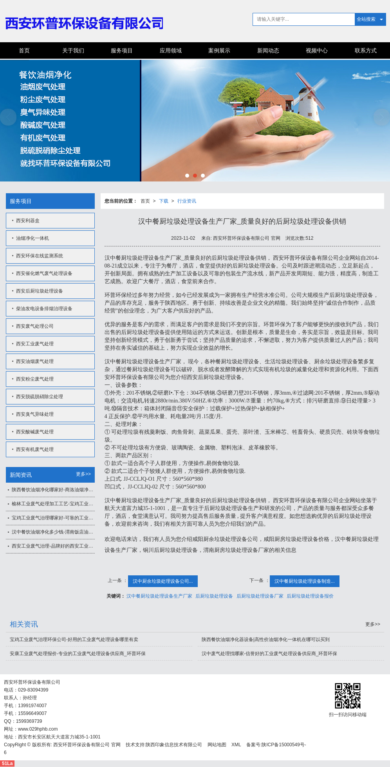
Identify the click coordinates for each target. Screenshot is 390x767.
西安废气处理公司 (35, 326)
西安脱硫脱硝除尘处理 (39, 396)
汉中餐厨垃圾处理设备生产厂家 (159, 596)
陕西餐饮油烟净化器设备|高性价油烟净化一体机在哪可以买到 (266, 639)
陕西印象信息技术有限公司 (174, 744)
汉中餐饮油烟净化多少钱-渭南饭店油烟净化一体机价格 (53, 532)
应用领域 (171, 50)
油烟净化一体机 (32, 238)
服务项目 (122, 50)
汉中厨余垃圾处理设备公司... (163, 581)
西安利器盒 (28, 220)
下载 (163, 201)
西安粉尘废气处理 (35, 379)
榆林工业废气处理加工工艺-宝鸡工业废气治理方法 (53, 504)
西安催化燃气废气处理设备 (44, 273)
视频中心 (317, 50)
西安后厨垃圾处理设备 (39, 291)
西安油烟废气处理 (35, 361)
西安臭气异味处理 (35, 414)
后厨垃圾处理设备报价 (310, 596)
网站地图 (217, 744)
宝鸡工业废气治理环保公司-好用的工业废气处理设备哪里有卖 (74, 639)
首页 (24, 50)
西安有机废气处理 (35, 449)
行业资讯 (186, 201)
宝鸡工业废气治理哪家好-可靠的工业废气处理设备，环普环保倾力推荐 (53, 518)
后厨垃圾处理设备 (214, 596)
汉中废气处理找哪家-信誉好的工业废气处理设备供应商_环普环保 (270, 653)
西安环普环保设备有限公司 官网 (86, 744)
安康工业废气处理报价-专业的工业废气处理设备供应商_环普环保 (78, 653)
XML (236, 744)
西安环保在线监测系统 (39, 256)
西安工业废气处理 (35, 344)
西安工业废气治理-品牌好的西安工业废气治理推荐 (53, 546)
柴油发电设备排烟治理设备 (44, 308)
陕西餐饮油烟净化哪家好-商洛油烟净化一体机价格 (53, 489)
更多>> (83, 474)
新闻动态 (268, 50)
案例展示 (219, 50)
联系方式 (366, 50)
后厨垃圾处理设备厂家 (260, 596)
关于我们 (73, 50)
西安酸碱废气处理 (35, 432)
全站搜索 (366, 19)
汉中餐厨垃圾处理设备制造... (304, 581)
